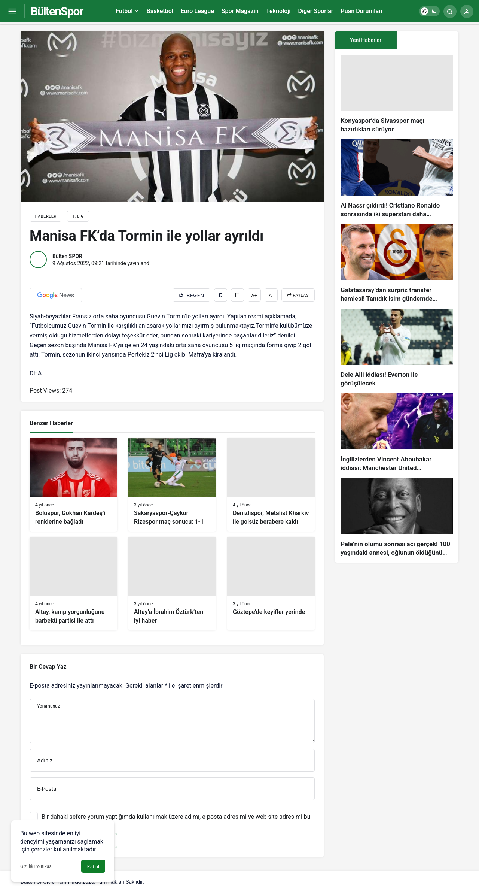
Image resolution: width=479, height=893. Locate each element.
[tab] (427, 40)
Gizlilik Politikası (36, 866)
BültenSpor (56, 11)
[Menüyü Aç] (12, 11)
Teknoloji (278, 11)
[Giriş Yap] (466, 11)
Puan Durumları (361, 11)
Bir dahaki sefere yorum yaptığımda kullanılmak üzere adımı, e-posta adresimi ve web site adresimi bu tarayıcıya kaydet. (176, 820)
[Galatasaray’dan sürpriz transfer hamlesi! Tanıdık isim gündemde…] (397, 263)
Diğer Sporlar (315, 11)
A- (271, 295)
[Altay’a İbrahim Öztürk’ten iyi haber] (172, 583)
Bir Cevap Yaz (48, 666)
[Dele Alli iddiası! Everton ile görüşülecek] (397, 348)
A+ (254, 295)
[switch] (429, 11)
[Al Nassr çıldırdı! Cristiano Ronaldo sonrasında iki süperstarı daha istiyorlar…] (397, 178)
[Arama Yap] (450, 11)
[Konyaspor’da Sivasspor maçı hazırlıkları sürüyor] (397, 94)
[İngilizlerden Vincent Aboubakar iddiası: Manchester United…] (397, 432)
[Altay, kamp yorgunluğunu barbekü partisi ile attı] (73, 583)
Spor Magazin (240, 11)
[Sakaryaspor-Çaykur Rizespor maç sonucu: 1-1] (172, 485)
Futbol (124, 11)
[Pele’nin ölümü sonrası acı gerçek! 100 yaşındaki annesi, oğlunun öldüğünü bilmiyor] (397, 517)
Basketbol (159, 11)
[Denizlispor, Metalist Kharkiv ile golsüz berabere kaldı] (271, 485)
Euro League (197, 11)
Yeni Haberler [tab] (365, 40)
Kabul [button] (93, 866)
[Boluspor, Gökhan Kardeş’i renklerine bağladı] (73, 485)
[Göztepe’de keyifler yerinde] (271, 583)
